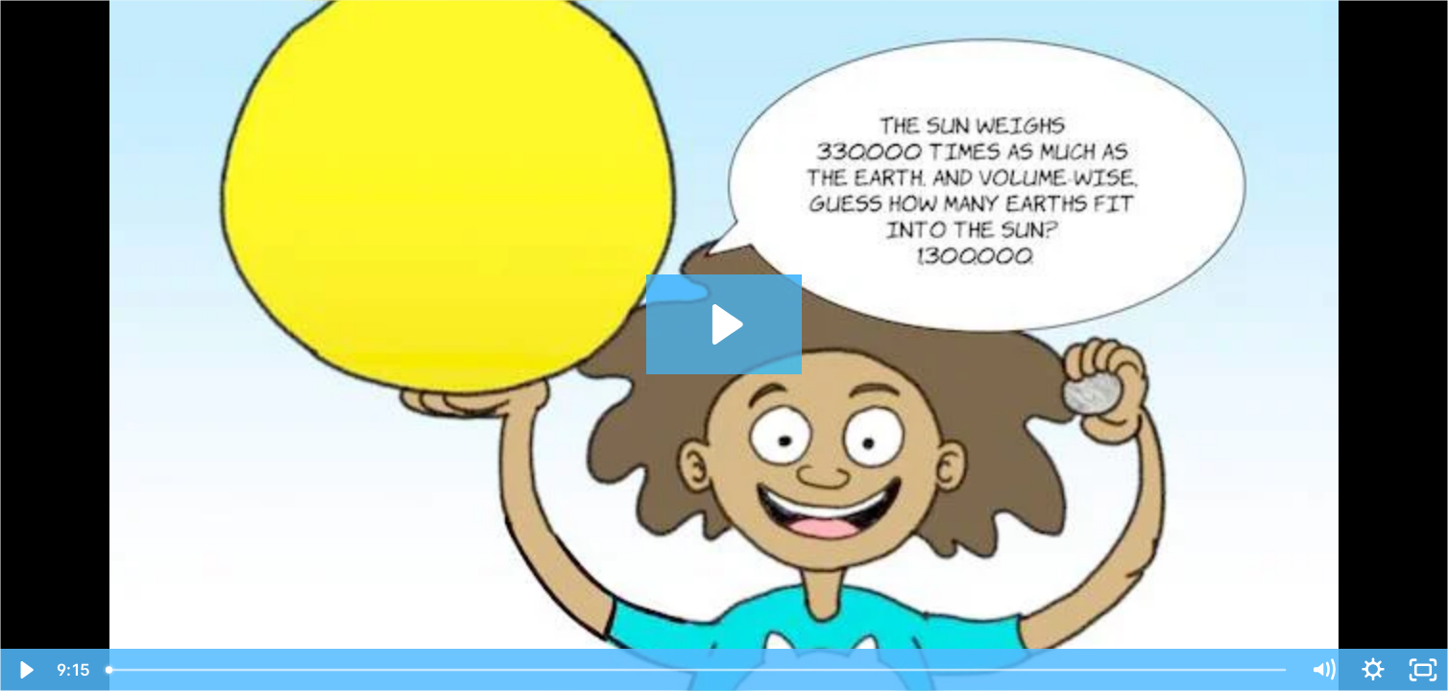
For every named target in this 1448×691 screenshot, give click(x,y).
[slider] (697, 670)
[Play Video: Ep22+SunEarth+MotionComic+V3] (724, 324)
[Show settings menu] (1373, 670)
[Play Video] (25, 670)
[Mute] (1323, 670)
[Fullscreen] (1423, 670)
